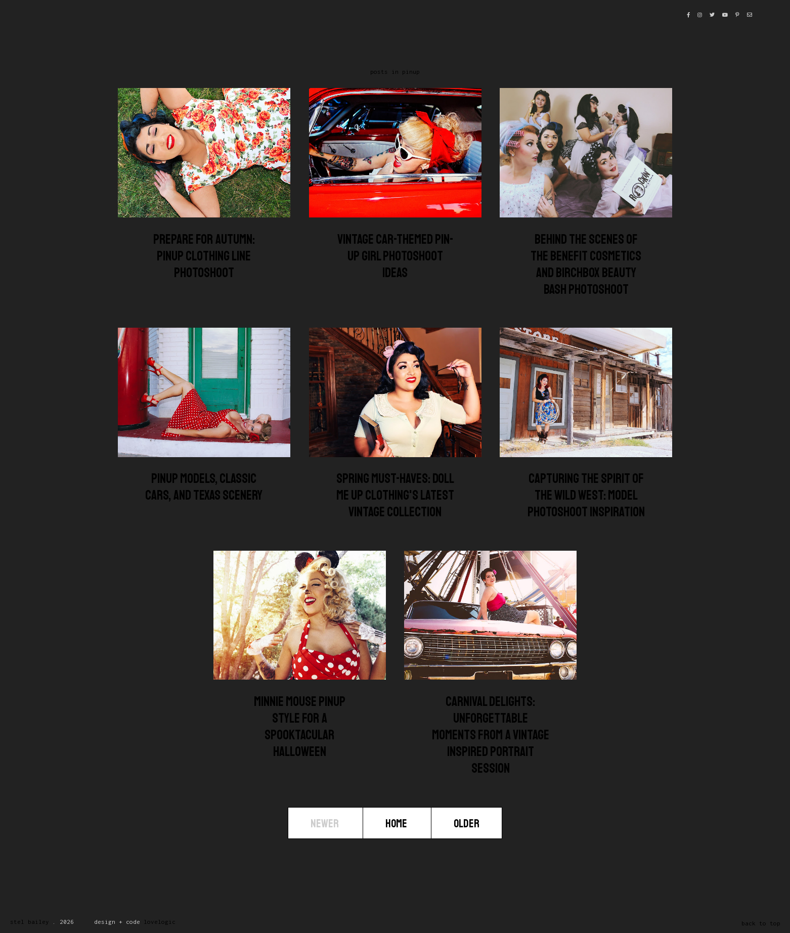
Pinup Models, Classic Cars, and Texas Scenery (203, 487)
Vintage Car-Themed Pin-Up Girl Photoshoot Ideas (395, 256)
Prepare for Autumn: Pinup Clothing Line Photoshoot (204, 256)
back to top (760, 923)
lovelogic (159, 921)
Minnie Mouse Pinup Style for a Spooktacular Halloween (299, 726)
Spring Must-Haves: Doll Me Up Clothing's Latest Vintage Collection (395, 495)
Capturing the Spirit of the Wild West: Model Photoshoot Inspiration (586, 495)
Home (397, 824)
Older (466, 824)
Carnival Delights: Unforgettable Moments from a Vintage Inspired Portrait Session (490, 735)
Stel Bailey (29, 921)
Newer (325, 824)
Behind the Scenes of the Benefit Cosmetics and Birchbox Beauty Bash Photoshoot (586, 264)
